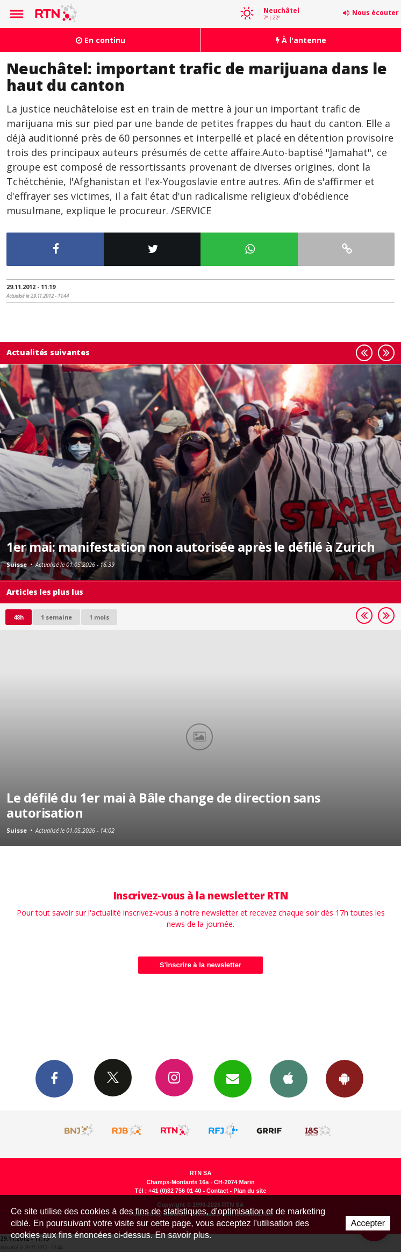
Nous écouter (375, 12)
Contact (217, 1190)
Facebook (54, 1078)
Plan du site (249, 1190)
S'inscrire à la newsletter (200, 965)
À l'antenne (301, 40)
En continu (100, 40)
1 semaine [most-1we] (56, 617)
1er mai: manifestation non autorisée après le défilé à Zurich (190, 546)
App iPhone (288, 1078)
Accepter (368, 1223)
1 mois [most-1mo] (99, 617)
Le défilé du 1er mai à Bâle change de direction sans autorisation (163, 805)
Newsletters (233, 1078)
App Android (344, 1078)
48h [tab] (18, 617)
